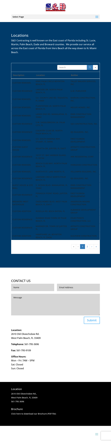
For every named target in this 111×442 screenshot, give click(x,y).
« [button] (73, 246)
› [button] (91, 246)
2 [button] (87, 246)
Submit (92, 320)
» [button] (96, 246)
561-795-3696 (31, 344)
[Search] (90, 67)
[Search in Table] (72, 67)
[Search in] (95, 67)
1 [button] (82, 246)
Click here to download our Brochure (29, 413)
